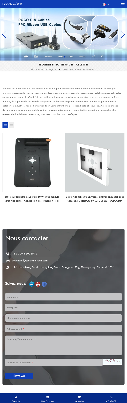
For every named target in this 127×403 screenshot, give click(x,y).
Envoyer (19, 376)
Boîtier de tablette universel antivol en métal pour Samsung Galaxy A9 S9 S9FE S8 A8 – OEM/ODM (95, 198)
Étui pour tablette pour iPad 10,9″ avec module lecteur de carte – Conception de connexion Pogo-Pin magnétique (32, 199)
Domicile (37, 69)
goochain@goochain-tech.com (30, 260)
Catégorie (51, 69)
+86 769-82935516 (24, 253)
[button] (62, 57)
